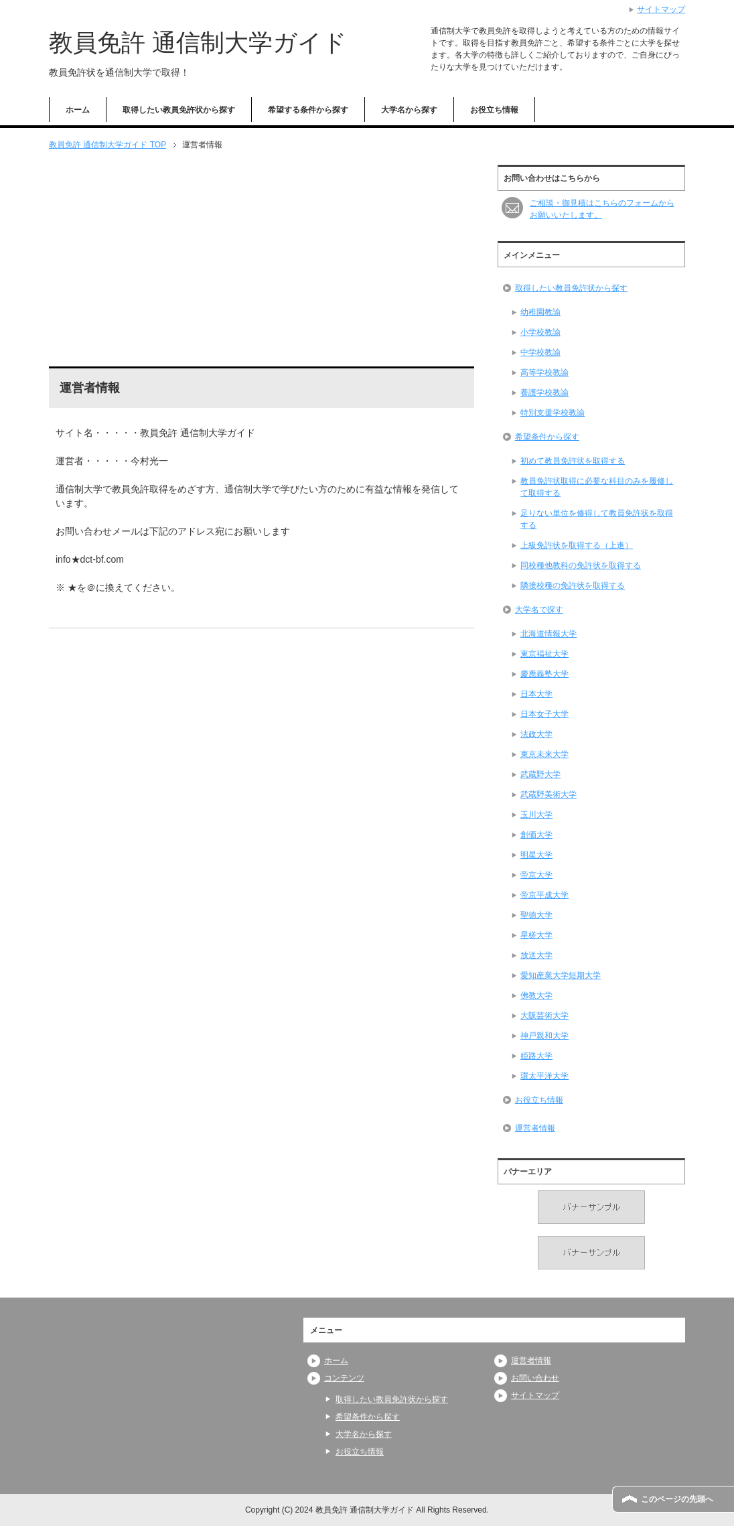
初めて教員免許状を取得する (572, 461)
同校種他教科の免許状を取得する (580, 565)
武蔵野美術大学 (548, 794)
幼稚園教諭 (540, 312)
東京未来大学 (544, 754)
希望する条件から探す (308, 110)
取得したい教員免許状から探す (179, 110)
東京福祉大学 (544, 653)
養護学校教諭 (544, 392)
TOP (107, 144)
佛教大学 (536, 995)
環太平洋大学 (544, 1076)
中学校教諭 (540, 352)
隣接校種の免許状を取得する (572, 585)
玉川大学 (536, 814)
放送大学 (536, 955)
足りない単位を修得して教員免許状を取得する (596, 519)
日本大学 (536, 694)
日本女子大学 (544, 714)
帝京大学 (536, 875)
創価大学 (536, 834)
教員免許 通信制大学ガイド (198, 42)
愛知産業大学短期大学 (560, 975)
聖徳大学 (536, 915)
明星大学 (536, 854)
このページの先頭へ (677, 1499)
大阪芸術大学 (544, 1015)
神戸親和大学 (544, 1035)
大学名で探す (539, 609)
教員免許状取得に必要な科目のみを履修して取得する (596, 487)
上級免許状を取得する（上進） (576, 545)
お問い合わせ (535, 1378)
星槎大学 (536, 935)
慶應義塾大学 (544, 674)
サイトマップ (535, 1395)
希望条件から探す (547, 436)
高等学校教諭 (544, 372)
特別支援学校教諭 (552, 412)
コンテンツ (344, 1378)
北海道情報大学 (548, 633)
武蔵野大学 (540, 774)
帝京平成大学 (544, 895)
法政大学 (536, 734)
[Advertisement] (261, 258)
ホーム (78, 110)
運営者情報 (535, 1128)
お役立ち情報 (494, 110)
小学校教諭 (540, 332)
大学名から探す (409, 110)
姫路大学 (536, 1055)
